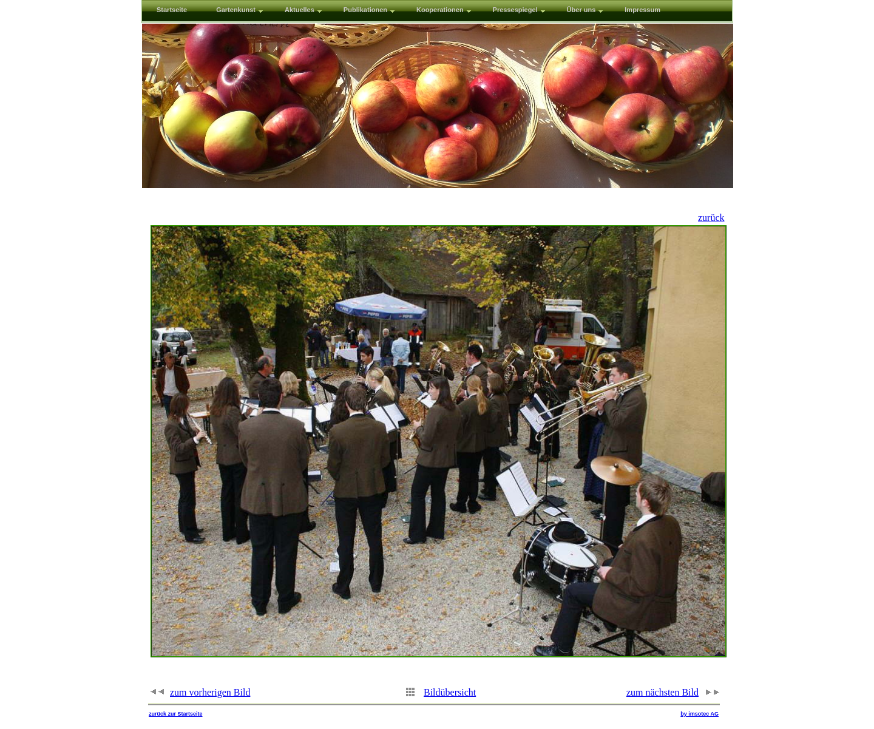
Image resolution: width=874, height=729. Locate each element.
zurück (711, 217)
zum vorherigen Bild (210, 692)
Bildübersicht (450, 692)
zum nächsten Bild (662, 692)
